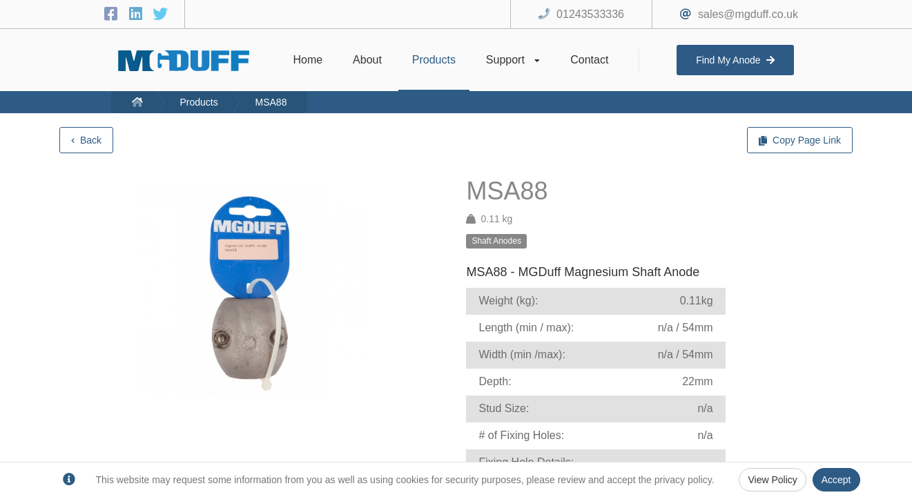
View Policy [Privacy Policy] (772, 479)
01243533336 (590, 14)
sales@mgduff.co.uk (748, 14)
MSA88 (271, 102)
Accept (836, 479)
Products (198, 102)
